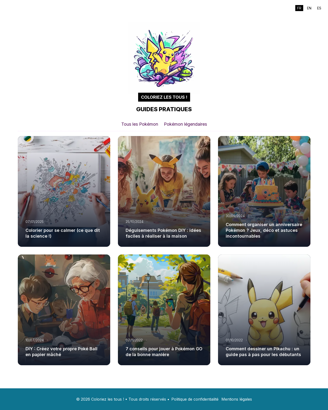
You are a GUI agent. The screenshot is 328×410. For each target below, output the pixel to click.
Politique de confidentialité (195, 399)
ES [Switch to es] (319, 8)
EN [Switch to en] (309, 8)
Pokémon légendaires (185, 124)
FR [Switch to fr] (299, 8)
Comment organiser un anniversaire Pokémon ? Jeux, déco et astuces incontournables (264, 230)
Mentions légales (236, 399)
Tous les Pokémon (139, 124)
